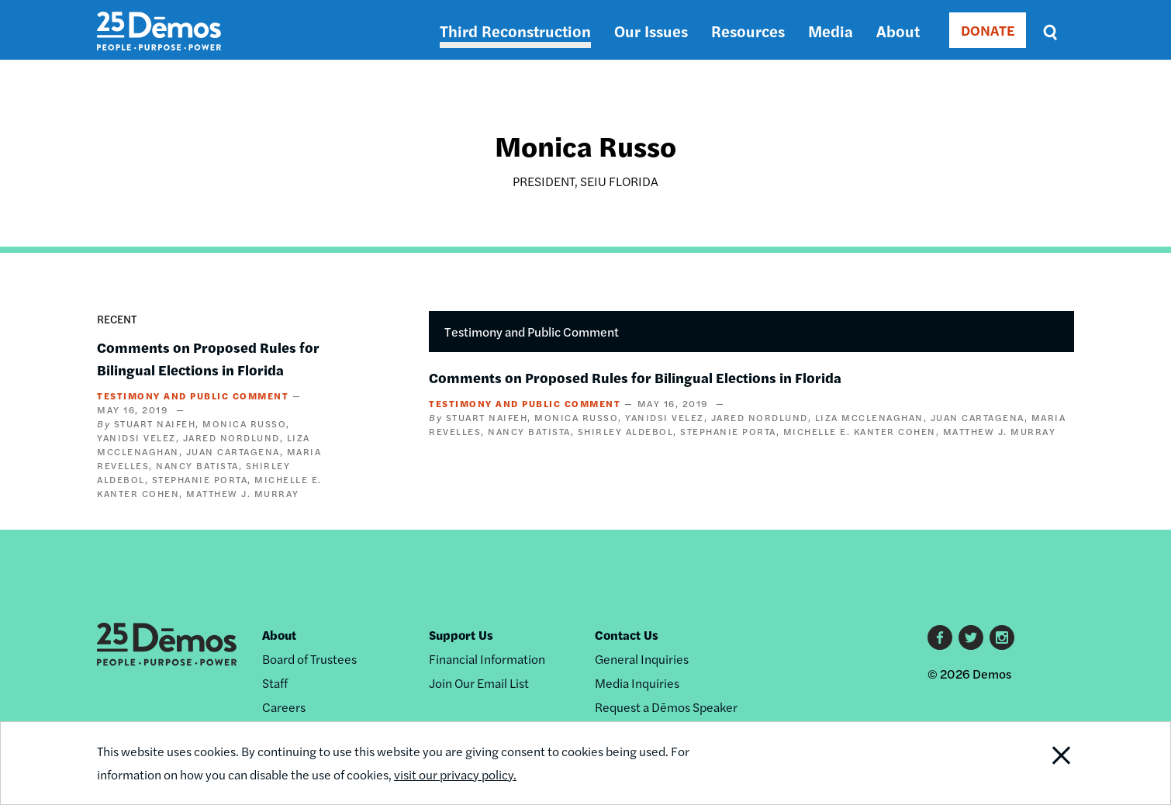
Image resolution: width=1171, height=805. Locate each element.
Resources (748, 30)
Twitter (971, 637)
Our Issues (651, 30)
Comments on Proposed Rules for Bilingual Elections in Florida (635, 377)
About (898, 30)
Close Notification (1042, 763)
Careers (284, 707)
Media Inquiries (637, 683)
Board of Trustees (309, 659)
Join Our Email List (479, 683)
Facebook (939, 637)
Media (830, 30)
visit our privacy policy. (455, 774)
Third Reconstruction (515, 30)
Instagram (1002, 637)
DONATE (987, 30)
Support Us (461, 635)
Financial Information (487, 659)
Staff (275, 683)
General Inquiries (642, 659)
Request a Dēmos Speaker (666, 707)
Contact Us (626, 635)
